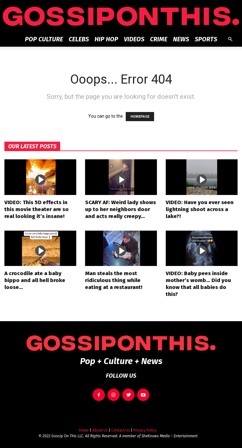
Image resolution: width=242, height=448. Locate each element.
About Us (100, 427)
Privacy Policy (145, 427)
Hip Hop (106, 39)
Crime (158, 39)
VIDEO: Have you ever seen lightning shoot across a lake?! (199, 209)
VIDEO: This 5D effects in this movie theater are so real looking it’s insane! (36, 209)
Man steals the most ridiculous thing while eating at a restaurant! (113, 280)
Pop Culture (44, 39)
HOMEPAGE (139, 117)
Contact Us (120, 427)
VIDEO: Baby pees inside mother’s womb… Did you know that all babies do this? (198, 284)
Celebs (79, 39)
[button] (230, 39)
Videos (134, 39)
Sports (206, 39)
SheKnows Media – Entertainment (169, 432)
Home (84, 427)
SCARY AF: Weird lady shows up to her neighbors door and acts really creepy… (120, 209)
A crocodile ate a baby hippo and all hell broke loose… (34, 280)
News (181, 39)
